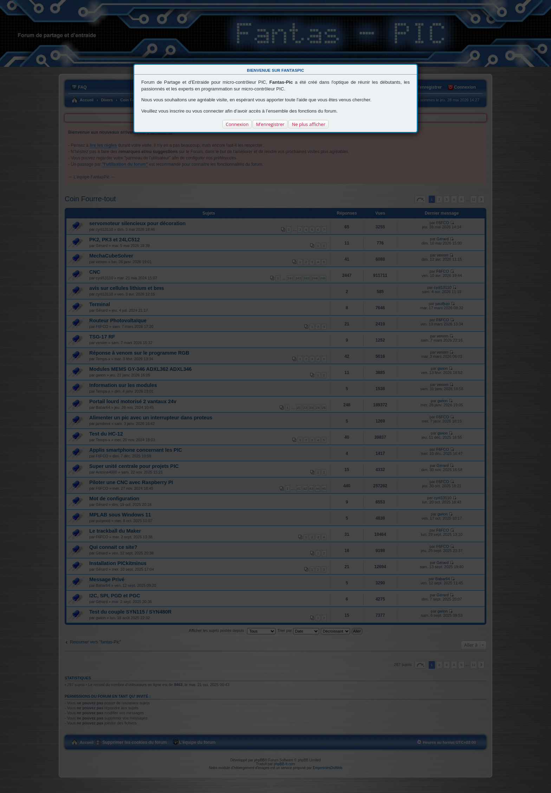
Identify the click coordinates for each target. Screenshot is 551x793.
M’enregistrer (270, 124)
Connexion (237, 124)
